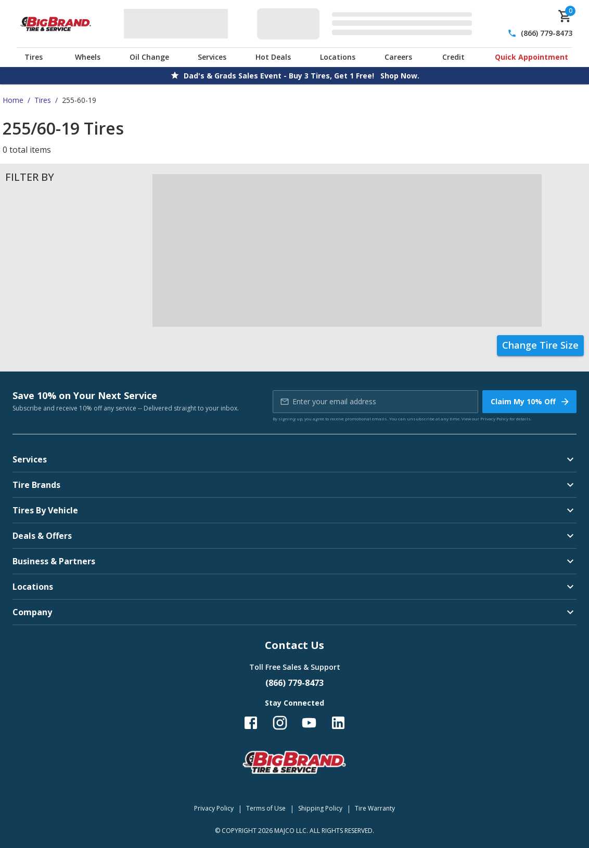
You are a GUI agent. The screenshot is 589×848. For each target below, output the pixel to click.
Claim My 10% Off (530, 401)
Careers (398, 57)
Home (13, 100)
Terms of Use (266, 808)
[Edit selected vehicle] (367, 23)
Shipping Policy (320, 808)
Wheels (87, 57)
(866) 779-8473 (546, 33)
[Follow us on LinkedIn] (338, 722)
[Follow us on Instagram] (280, 722)
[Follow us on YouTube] (309, 722)
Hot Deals (273, 57)
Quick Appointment (531, 57)
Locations (337, 57)
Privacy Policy (494, 418)
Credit (453, 57)
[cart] (565, 16)
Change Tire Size (540, 345)
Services (212, 57)
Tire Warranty (375, 808)
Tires (33, 57)
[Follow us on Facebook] (250, 722)
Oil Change (149, 57)
